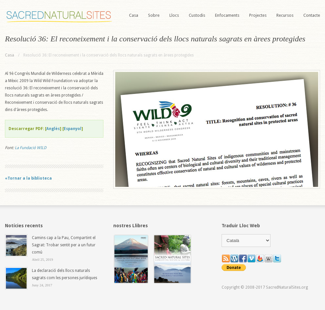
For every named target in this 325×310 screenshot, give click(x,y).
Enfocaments (227, 15)
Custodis (197, 15)
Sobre (154, 15)
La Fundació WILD (30, 147)
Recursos (284, 15)
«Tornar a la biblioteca (28, 178)
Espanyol (72, 128)
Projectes (258, 15)
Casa (133, 15)
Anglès (53, 128)
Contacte (311, 15)
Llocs (174, 15)
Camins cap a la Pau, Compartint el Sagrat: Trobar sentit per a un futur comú (64, 245)
